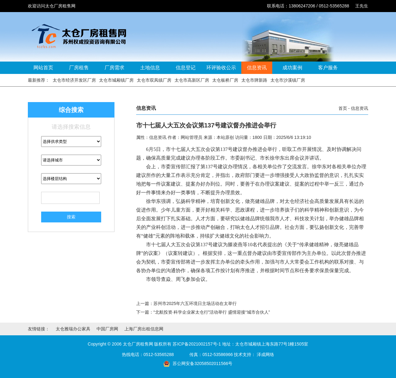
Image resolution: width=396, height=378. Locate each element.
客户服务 (328, 67)
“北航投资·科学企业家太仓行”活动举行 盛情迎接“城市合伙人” (211, 312)
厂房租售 (79, 67)
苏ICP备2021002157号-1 (197, 343)
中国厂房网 (107, 328)
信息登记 (186, 67)
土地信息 (150, 67)
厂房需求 (114, 67)
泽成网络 (265, 354)
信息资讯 (257, 67)
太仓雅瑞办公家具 (73, 328)
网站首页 (43, 67)
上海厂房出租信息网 (143, 328)
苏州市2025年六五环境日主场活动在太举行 (195, 303)
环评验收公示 (221, 67)
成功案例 (292, 67)
